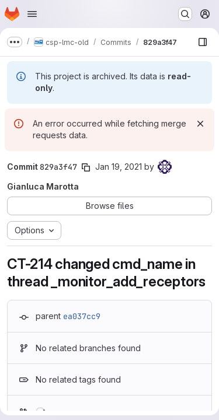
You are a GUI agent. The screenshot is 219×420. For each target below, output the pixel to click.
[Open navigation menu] (32, 14)
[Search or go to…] (185, 14)
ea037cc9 (81, 316)
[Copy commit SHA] (86, 167)
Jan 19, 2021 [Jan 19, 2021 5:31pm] (118, 167)
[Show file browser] (202, 42)
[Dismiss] (200, 124)
